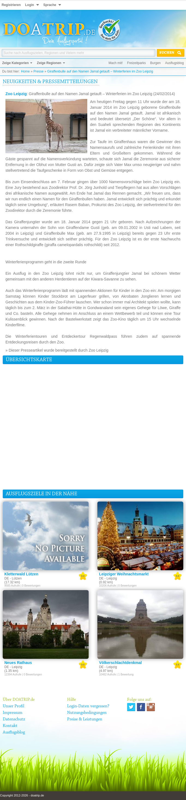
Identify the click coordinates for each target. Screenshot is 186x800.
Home (25, 71)
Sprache (49, 5)
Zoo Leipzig (16, 94)
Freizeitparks (136, 63)
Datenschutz (14, 719)
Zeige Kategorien (15, 63)
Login (29, 5)
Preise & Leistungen (84, 719)
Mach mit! (116, 63)
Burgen (155, 63)
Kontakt (10, 726)
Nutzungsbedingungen (87, 713)
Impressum (12, 713)
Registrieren (11, 5)
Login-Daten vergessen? (88, 706)
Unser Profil (13, 706)
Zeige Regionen (49, 63)
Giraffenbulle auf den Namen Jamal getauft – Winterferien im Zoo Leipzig (100, 71)
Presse (38, 71)
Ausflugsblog (174, 63)
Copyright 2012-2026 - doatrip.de (22, 795)
